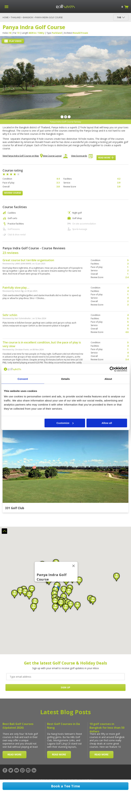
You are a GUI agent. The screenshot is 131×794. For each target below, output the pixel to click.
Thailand (16, 17)
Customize (65, 423)
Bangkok (28, 17)
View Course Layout (55, 156)
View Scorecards (82, 156)
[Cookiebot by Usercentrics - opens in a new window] (112, 369)
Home (6, 17)
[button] (55, 601)
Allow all (106, 423)
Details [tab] (65, 378)
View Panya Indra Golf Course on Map (23, 156)
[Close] (73, 566)
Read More (106, 157)
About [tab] (108, 378)
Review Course (12, 192)
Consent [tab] (23, 378)
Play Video (12, 41)
